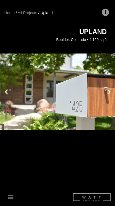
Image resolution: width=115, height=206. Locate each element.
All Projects (27, 13)
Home (9, 13)
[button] (10, 197)
